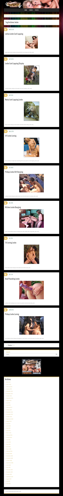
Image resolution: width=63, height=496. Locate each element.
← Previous (9, 345)
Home (25, 10)
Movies (31, 10)
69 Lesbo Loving (10, 135)
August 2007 (8, 479)
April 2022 (8, 382)
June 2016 (8, 425)
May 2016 (8, 428)
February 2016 (9, 435)
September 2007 (9, 476)
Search (8, 352)
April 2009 (8, 446)
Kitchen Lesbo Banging (13, 207)
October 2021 (9, 395)
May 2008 (8, 467)
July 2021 (8, 402)
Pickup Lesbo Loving (12, 314)
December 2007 (9, 469)
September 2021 (9, 398)
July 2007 (8, 481)
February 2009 (9, 451)
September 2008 (9, 462)
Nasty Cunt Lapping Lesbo (14, 99)
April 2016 (8, 430)
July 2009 (8, 439)
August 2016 (8, 421)
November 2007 (9, 472)
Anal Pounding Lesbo (12, 278)
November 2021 (9, 393)
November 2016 (9, 414)
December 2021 (9, 391)
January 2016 (9, 437)
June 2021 (8, 405)
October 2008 (9, 460)
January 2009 (9, 453)
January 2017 (9, 409)
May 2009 (8, 444)
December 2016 (9, 412)
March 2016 (8, 432)
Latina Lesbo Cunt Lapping (14, 33)
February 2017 (9, 407)
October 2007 (9, 474)
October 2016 (9, 416)
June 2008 (8, 465)
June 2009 (8, 442)
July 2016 (8, 423)
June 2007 (8, 483)
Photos (37, 10)
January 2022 (9, 389)
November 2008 (9, 458)
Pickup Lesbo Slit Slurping (14, 172)
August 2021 (8, 400)
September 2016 (9, 419)
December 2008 (9, 455)
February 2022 (9, 386)
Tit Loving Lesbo (10, 242)
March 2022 (8, 384)
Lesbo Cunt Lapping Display (14, 63)
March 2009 (8, 449)
